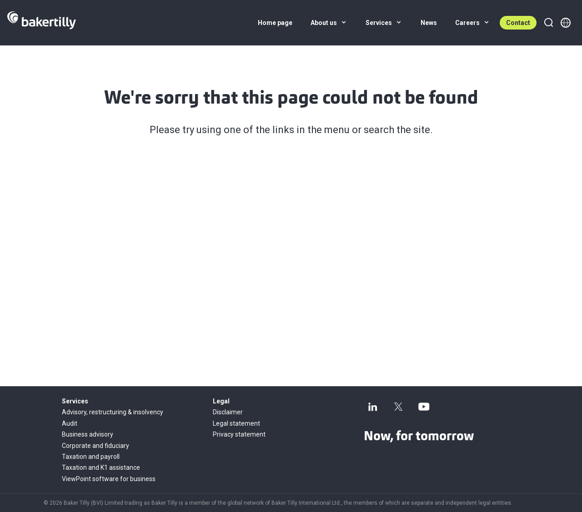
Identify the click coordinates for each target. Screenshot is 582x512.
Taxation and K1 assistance (101, 467)
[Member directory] (565, 22)
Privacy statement (239, 434)
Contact (518, 22)
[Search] (548, 22)
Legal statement (236, 423)
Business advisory (87, 434)
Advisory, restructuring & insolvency (112, 412)
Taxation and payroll (91, 456)
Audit (69, 423)
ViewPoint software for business (109, 478)
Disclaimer (228, 412)
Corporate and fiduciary (95, 445)
